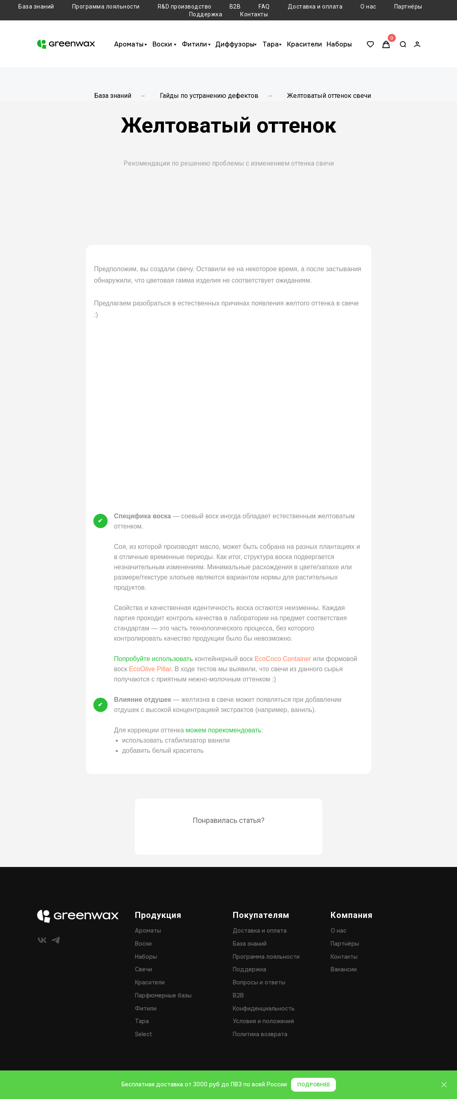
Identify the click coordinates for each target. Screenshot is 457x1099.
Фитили (194, 44)
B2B (235, 6)
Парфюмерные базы (163, 995)
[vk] (42, 940)
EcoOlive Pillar (150, 669)
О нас (368, 6)
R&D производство (185, 6)
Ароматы (129, 44)
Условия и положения (263, 1021)
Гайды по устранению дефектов (209, 96)
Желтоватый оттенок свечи (329, 96)
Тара (271, 44)
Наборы (339, 44)
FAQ (264, 6)
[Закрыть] (444, 1085)
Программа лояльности (106, 6)
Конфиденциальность (264, 1008)
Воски (162, 44)
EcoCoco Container (282, 658)
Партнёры (408, 6)
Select (143, 1034)
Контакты (254, 14)
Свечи (143, 969)
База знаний (36, 6)
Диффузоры (234, 44)
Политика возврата (260, 1034)
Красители (304, 44)
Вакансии (344, 969)
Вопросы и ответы (259, 982)
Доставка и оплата (315, 6)
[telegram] (56, 940)
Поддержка (206, 14)
